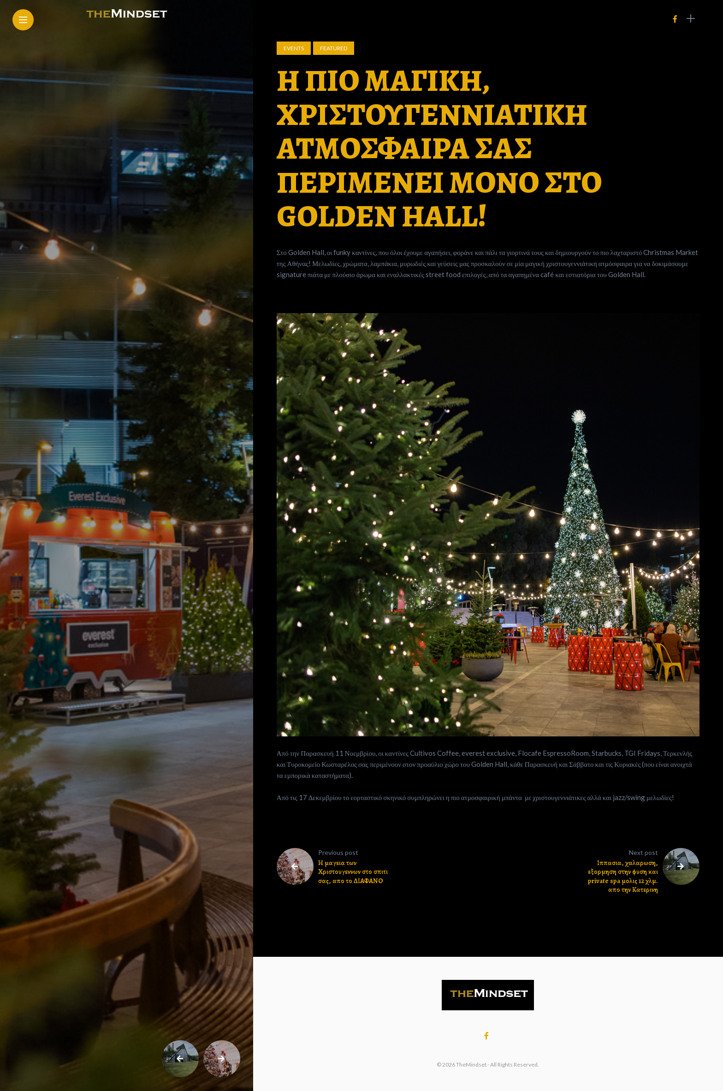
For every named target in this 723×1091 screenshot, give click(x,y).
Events (294, 48)
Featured (333, 48)
